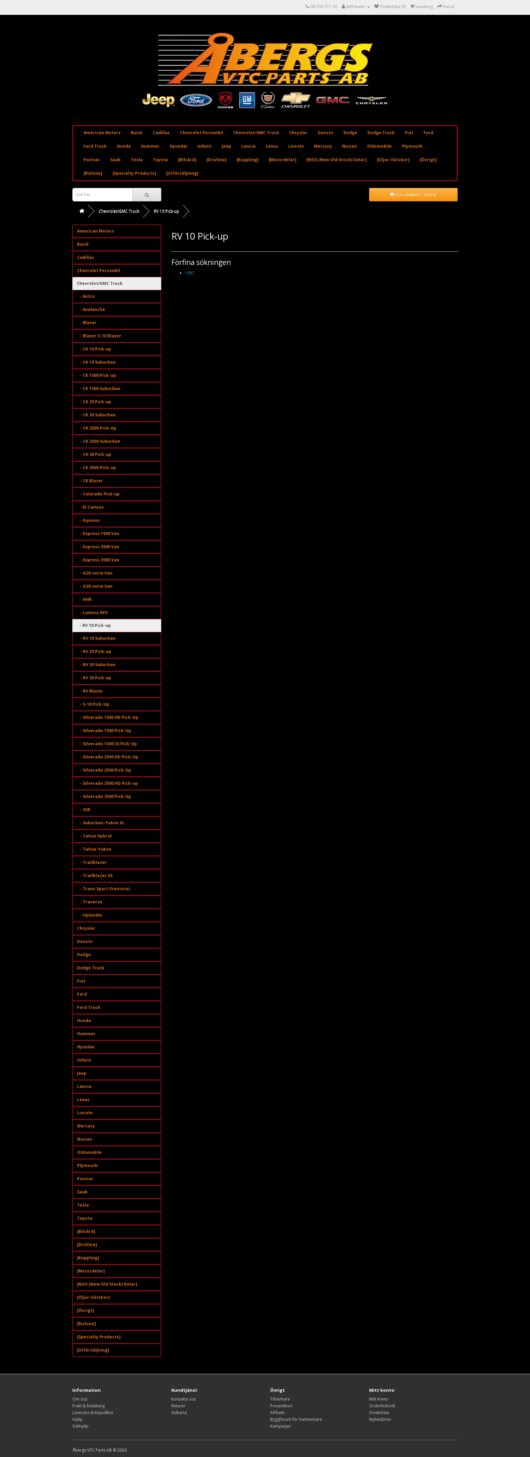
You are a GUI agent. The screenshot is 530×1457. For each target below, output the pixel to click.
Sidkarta (179, 1412)
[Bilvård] (187, 160)
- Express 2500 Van (98, 547)
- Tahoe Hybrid (94, 836)
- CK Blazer (90, 481)
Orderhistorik (382, 1406)
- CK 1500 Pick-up (96, 375)
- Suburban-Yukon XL (101, 823)
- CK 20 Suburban (96, 415)
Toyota (160, 160)
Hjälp (77, 1419)
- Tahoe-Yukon (94, 849)
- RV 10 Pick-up (94, 625)
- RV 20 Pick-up (94, 651)
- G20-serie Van (95, 573)
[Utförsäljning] (182, 173)
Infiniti (204, 146)
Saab (115, 160)
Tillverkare (280, 1399)
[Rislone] (92, 173)
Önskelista (379, 1412)
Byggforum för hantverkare (296, 1419)
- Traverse (89, 902)
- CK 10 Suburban (96, 362)
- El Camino (90, 507)
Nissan (349, 146)
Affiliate (277, 1412)
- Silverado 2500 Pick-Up (104, 770)
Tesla (137, 160)
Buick (137, 133)
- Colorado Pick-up (98, 494)
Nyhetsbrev (380, 1419)
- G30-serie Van (95, 586)
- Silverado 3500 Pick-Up (104, 796)
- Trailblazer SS (95, 875)
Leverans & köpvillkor (93, 1412)
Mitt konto (378, 1399)
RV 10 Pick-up (166, 211)
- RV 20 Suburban (96, 664)
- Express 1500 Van (98, 533)
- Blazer (87, 322)
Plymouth (412, 146)
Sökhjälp (80, 1426)
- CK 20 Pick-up (94, 402)
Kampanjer (280, 1426)
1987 (189, 273)
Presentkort (281, 1406)
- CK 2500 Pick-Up (96, 428)
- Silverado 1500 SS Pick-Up (107, 744)
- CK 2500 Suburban (98, 441)
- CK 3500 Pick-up (96, 467)
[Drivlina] (216, 160)
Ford (428, 133)
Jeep (226, 146)
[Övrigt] (428, 160)
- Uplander (90, 915)
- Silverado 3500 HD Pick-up (107, 783)
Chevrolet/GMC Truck (256, 133)
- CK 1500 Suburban (98, 388)
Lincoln (296, 146)
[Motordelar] (282, 160)
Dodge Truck (381, 133)
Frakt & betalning (88, 1406)
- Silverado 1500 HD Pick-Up (107, 717)
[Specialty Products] (134, 173)
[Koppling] (248, 160)
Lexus (272, 146)
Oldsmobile (379, 146)
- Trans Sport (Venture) (103, 889)
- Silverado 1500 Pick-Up (104, 730)
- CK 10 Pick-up (94, 349)
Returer (178, 1406)
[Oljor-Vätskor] (393, 160)
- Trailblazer (92, 862)
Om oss (79, 1399)
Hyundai (178, 146)
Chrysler (298, 133)
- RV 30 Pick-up (94, 678)
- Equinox (88, 520)
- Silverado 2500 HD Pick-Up (107, 757)
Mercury (323, 146)
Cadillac (161, 133)
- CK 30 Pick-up (94, 454)
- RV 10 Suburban (96, 638)
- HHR (84, 599)
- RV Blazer (90, 691)
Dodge (350, 133)
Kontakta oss (183, 1399)
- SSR (83, 809)
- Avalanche (91, 309)
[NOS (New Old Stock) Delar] (337, 160)
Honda (124, 146)
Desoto (325, 133)
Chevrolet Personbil (201, 133)
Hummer (150, 146)
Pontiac (91, 160)
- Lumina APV (92, 612)
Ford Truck (95, 146)
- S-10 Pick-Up (93, 704)
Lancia (248, 146)
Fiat (409, 133)
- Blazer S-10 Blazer (99, 336)
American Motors (102, 133)
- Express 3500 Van (98, 560)
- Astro (86, 296)
